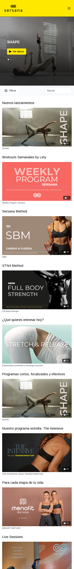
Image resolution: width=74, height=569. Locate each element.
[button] (10, 59)
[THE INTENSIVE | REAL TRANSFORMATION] (37, 474)
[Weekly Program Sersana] (37, 202)
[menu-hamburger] (69, 8)
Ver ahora (16, 51)
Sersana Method (14, 211)
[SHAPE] (37, 148)
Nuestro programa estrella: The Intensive (32, 428)
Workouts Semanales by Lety (24, 157)
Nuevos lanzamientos (18, 103)
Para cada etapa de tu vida (22, 482)
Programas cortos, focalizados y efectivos (33, 374)
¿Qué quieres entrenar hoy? (23, 320)
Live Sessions (12, 537)
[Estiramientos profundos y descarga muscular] (37, 365)
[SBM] (37, 256)
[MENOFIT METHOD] (37, 528)
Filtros (10, 90)
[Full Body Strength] (37, 311)
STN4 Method (12, 266)
